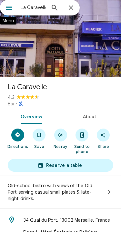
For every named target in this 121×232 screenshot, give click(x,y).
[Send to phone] (82, 140)
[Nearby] (60, 138)
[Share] (103, 138)
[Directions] (17, 138)
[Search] (54, 8)
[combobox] (33, 7)
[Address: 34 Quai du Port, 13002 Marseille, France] (60, 220)
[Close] (71, 8)
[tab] (30, 116)
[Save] (39, 138)
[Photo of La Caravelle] (60, 38)
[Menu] (9, 8)
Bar (11, 104)
